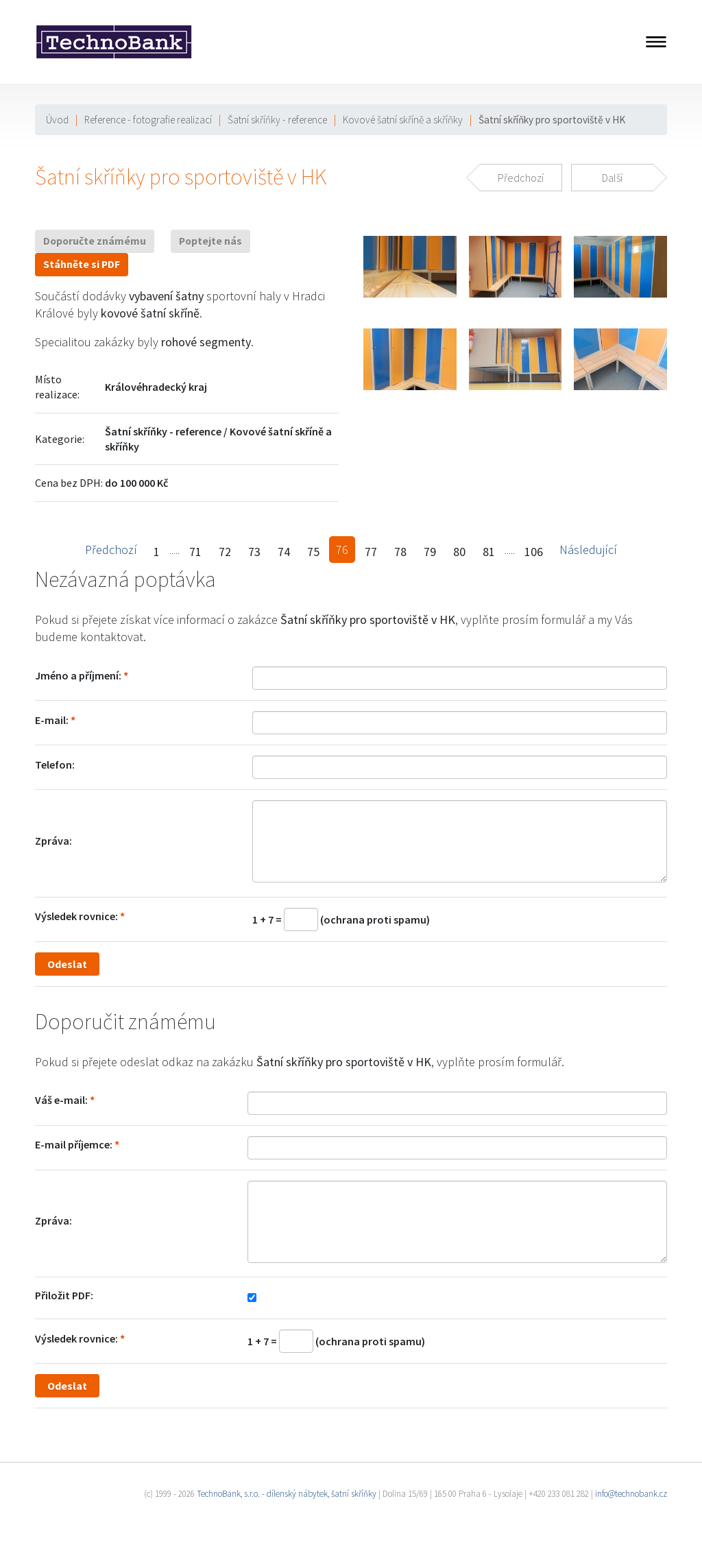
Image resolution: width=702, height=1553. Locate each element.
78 (400, 551)
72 (225, 551)
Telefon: (55, 764)
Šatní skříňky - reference (277, 119)
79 (430, 551)
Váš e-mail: (61, 1100)
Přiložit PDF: (64, 1295)
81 (489, 551)
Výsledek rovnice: (76, 916)
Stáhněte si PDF (81, 264)
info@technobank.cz (631, 1494)
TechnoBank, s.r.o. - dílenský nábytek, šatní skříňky (286, 1494)
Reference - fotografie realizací (148, 119)
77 (371, 551)
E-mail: (52, 720)
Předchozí (111, 549)
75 (313, 551)
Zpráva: (53, 840)
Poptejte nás (210, 241)
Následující (588, 549)
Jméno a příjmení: (78, 675)
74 (284, 551)
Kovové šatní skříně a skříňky (403, 119)
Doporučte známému (94, 241)
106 (533, 551)
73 (254, 551)
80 (459, 551)
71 (195, 551)
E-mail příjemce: (73, 1144)
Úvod (57, 119)
